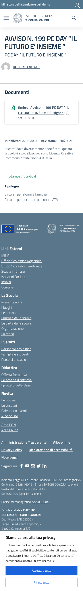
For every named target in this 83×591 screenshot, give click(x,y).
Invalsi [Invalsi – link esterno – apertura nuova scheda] (6, 282)
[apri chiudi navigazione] (6, 18)
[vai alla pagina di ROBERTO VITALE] (26, 66)
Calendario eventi (14, 410)
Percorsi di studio (13, 359)
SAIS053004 (40, 501)
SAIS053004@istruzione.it (60, 484)
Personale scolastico (16, 349)
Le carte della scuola (16, 323)
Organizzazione (12, 328)
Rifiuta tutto (41, 582)
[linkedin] (44, 466)
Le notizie (8, 400)
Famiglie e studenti (15, 354)
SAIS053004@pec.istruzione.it (21, 493)
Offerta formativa (14, 374)
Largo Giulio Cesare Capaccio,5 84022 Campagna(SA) (47, 479)
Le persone (9, 312)
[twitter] (39, 466)
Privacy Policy (11, 449)
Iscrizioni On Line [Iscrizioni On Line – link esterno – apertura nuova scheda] (13, 276)
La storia (7, 333)
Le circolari (9, 405)
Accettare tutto (41, 570)
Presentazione (11, 302)
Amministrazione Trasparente (23, 442)
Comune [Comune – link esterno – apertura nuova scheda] (7, 287)
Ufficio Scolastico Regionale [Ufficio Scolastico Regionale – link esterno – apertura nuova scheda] (21, 260)
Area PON (8, 424)
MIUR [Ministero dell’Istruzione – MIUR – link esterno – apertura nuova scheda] (5, 255)
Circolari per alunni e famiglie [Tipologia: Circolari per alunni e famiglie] (26, 194)
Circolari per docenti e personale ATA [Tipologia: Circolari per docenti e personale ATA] (31, 199)
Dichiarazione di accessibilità (51, 449)
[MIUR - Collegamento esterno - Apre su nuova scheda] (25, 4)
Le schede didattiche (16, 380)
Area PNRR (9, 430)
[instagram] (33, 466)
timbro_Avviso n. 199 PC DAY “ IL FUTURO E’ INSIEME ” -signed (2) (43, 110)
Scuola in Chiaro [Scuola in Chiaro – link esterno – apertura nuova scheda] (13, 271)
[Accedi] (77, 4)
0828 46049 (24, 484)
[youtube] (27, 466)
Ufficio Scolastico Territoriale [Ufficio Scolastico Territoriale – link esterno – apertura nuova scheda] (21, 266)
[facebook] (21, 466)
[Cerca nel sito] (73, 18)
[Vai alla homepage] (17, 18)
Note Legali (9, 457)
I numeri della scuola (16, 318)
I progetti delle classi (16, 385)
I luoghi (6, 307)
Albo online (9, 416)
